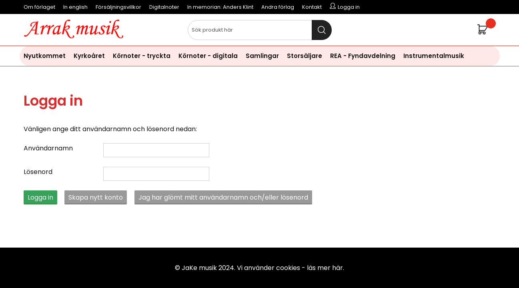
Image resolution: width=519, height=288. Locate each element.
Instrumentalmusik (433, 56)
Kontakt (312, 7)
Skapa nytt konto (95, 197)
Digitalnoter (164, 7)
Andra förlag (277, 7)
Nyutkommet (45, 56)
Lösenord (38, 171)
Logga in (40, 197)
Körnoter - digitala (208, 56)
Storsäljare (304, 56)
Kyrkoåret (89, 56)
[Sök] (260, 30)
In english (75, 7)
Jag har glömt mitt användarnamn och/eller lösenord (223, 197)
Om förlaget (39, 7)
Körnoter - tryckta (141, 56)
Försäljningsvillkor (118, 7)
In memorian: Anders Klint (220, 7)
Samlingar (262, 56)
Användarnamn (48, 148)
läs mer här (325, 267)
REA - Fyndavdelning (362, 56)
